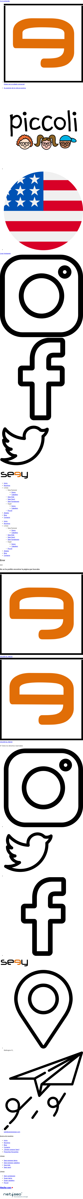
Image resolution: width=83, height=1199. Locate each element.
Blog (5, 515)
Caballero (14, 495)
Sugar (10, 504)
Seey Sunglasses (13, 501)
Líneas (6, 488)
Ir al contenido (5, 1)
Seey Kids (11, 497)
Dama (13, 492)
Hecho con (6, 1187)
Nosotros (7, 485)
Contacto (7, 517)
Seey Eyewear (12, 490)
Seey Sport (11, 499)
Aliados (6, 513)
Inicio (5, 483)
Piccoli (10, 511)
